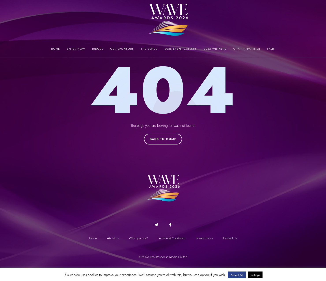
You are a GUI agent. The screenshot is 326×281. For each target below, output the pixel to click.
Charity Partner (246, 49)
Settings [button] (255, 275)
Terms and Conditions (172, 238)
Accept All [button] (237, 275)
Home (55, 49)
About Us (112, 238)
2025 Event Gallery (181, 49)
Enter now (76, 49)
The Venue (149, 49)
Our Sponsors (122, 49)
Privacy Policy (205, 238)
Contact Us (231, 238)
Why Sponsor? (138, 238)
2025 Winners (215, 49)
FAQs (271, 49)
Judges (97, 49)
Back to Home (163, 139)
